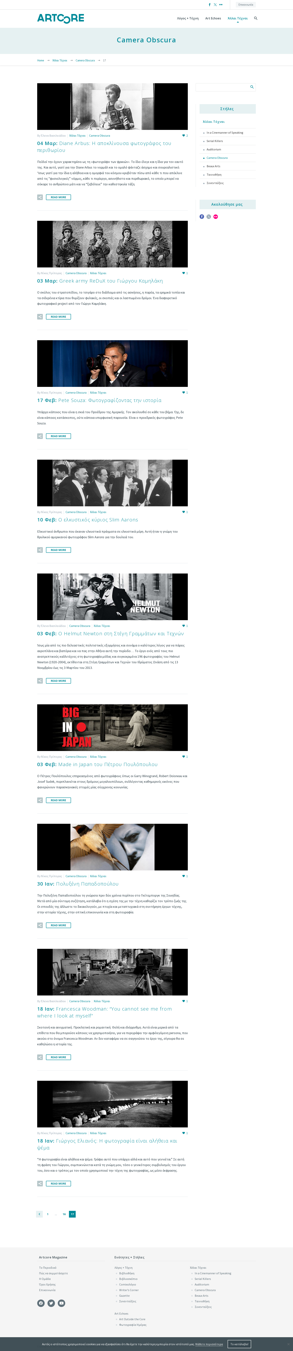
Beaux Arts (213, 166)
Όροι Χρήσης (47, 1282)
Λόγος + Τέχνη (188, 18)
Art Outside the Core (132, 1317)
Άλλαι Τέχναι (238, 18)
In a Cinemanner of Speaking (225, 132)
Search (252, 86)
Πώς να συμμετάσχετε (53, 1271)
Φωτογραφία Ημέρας (132, 1322)
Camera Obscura (99, 135)
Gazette (124, 1293)
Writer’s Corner (129, 1288)
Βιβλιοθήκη (126, 1271)
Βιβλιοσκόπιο (128, 1277)
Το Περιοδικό (47, 1265)
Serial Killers (215, 141)
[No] (288, 1344)
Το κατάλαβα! (239, 1344)
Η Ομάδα (45, 1277)
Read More (58, 197)
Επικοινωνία (245, 4)
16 (64, 1212)
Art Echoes (213, 18)
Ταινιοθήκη (214, 174)
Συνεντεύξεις (215, 183)
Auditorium (214, 149)
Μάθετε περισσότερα (209, 1344)
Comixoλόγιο (127, 1282)
